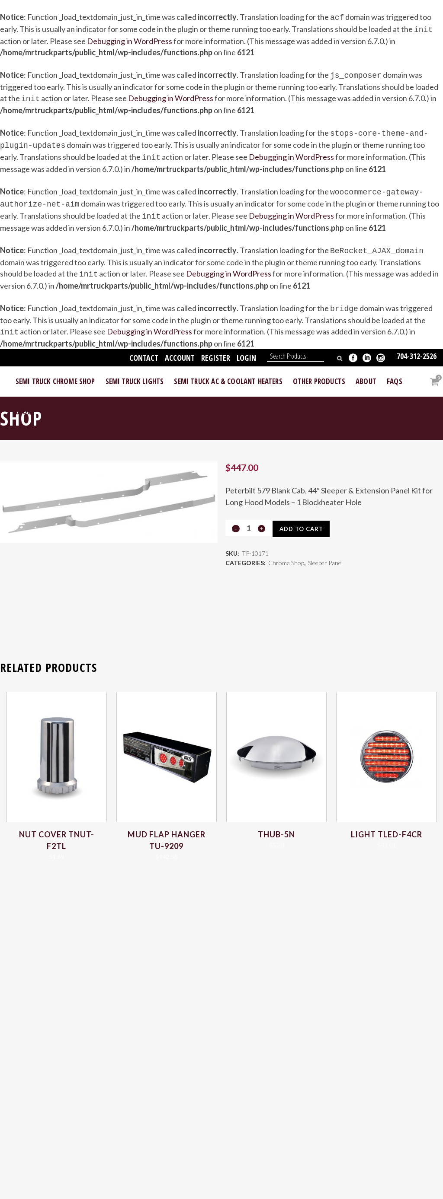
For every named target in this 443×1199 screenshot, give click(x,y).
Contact (143, 345)
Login (246, 345)
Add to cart (304, 516)
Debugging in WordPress (129, 39)
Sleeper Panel (325, 553)
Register (215, 345)
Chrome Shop (286, 553)
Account (180, 345)
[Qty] (248, 515)
